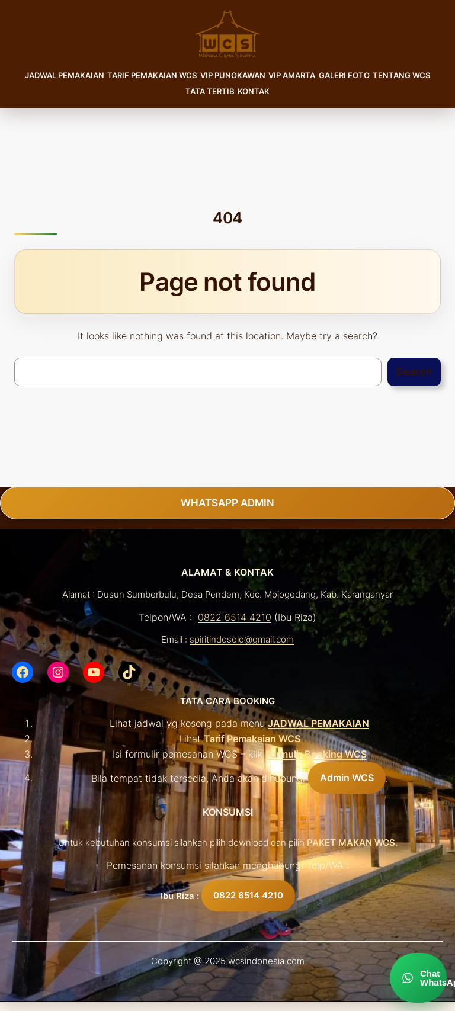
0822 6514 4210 (234, 617)
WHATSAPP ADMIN (227, 503)
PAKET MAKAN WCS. (352, 842)
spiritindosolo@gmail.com (242, 639)
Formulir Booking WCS (316, 754)
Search (414, 371)
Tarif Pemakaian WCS (252, 738)
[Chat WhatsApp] (418, 978)
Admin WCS (347, 778)
